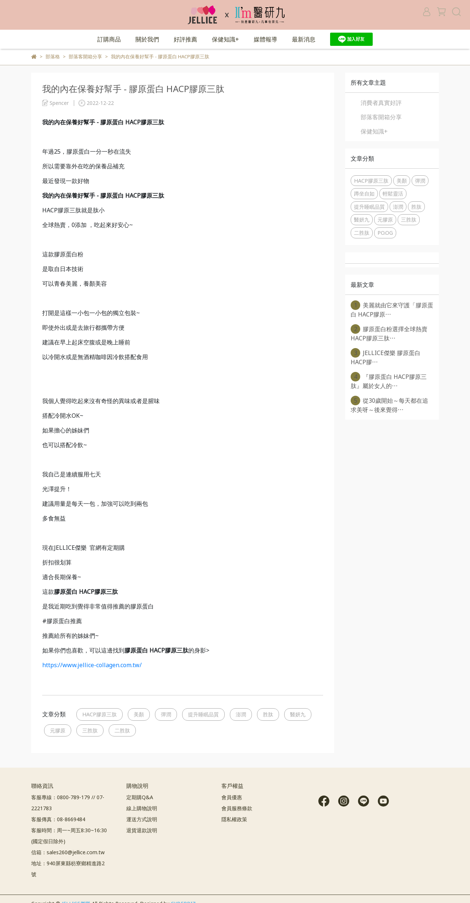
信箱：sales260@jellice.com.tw (68, 852)
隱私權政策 (234, 819)
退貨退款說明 (141, 830)
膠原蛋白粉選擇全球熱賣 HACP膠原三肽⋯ (389, 333)
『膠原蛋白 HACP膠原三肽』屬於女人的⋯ (389, 381)
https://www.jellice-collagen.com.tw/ (92, 665)
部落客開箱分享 (381, 117)
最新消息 (303, 39)
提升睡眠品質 (203, 714)
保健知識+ (225, 39)
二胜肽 (122, 730)
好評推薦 (185, 39)
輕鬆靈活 (393, 193)
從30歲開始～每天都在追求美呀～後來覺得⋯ (389, 405)
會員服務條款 (236, 808)
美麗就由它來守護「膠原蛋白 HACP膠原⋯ (392, 309)
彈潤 (166, 714)
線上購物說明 (141, 808)
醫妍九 (298, 714)
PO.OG (385, 232)
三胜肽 (90, 730)
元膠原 (57, 730)
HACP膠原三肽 (99, 714)
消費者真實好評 (381, 103)
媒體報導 (265, 39)
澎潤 (241, 714)
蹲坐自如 (364, 193)
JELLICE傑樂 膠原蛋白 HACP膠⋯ (385, 357)
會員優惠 (231, 797)
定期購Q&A (139, 797)
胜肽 (268, 714)
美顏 (139, 714)
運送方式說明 (141, 819)
